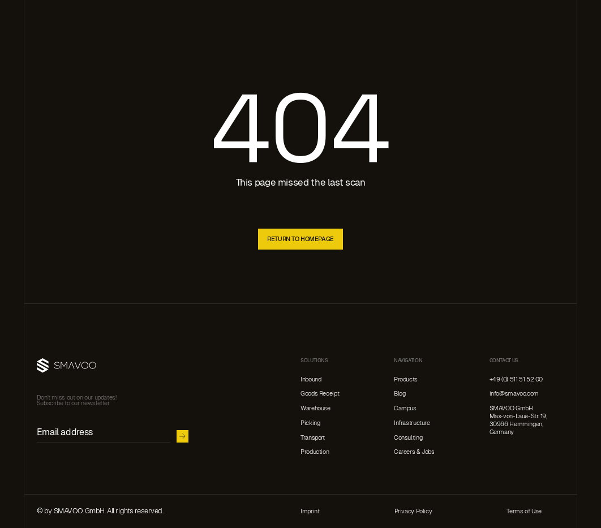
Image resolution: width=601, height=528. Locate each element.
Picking (310, 423)
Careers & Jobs (414, 452)
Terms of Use (524, 511)
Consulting (408, 437)
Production (314, 452)
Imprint (309, 511)
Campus (405, 408)
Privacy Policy (413, 511)
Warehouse (315, 408)
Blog (400, 393)
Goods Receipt (319, 393)
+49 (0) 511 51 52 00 (516, 379)
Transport (312, 437)
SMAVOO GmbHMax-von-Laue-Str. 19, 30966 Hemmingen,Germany (518, 420)
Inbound (310, 379)
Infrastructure (412, 423)
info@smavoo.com (514, 393)
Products (406, 379)
